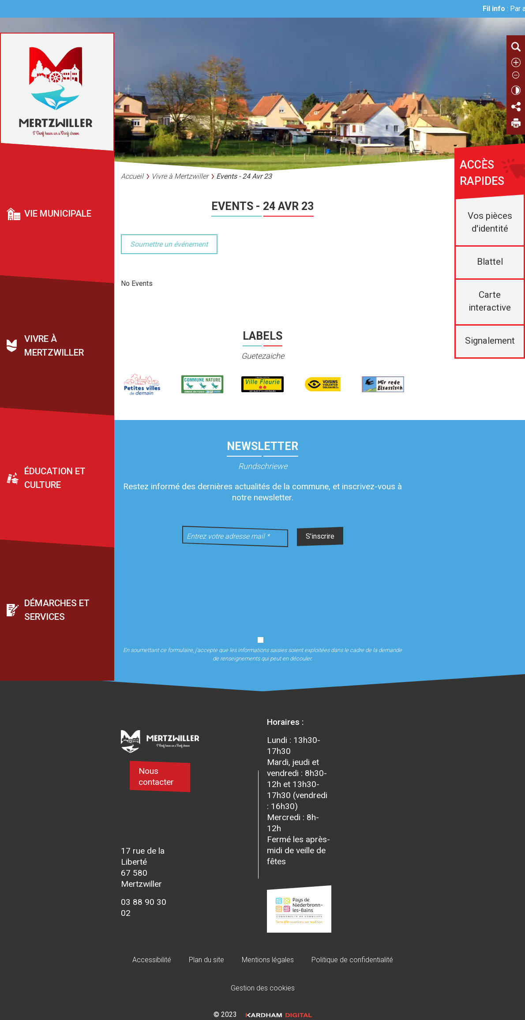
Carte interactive (490, 301)
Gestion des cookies (263, 988)
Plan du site (206, 960)
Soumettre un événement (169, 244)
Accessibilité (151, 960)
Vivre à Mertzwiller (54, 346)
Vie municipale (57, 213)
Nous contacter (156, 776)
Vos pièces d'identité (490, 222)
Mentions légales (268, 960)
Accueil (132, 176)
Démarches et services (57, 610)
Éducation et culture (55, 478)
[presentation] (262, 586)
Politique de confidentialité (352, 960)
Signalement (490, 340)
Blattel (490, 261)
